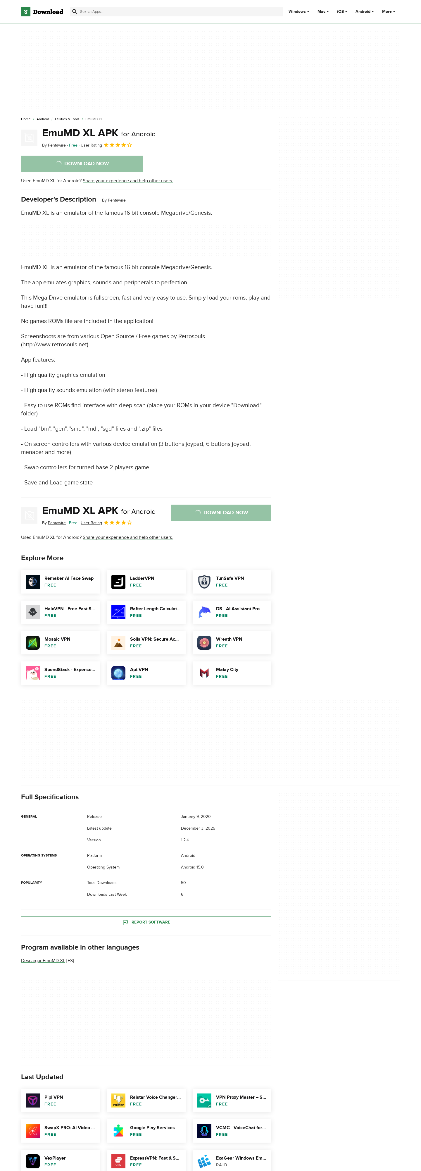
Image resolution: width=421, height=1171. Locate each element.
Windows (297, 12)
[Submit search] (75, 11)
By (54, 145)
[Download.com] (42, 11)
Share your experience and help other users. (128, 181)
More (389, 11)
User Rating (106, 145)
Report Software (146, 922)
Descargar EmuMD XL (43, 961)
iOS (340, 12)
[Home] (26, 119)
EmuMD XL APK (99, 133)
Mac (321, 12)
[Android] (43, 119)
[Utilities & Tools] (67, 119)
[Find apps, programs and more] (176, 11)
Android (363, 12)
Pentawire (117, 200)
